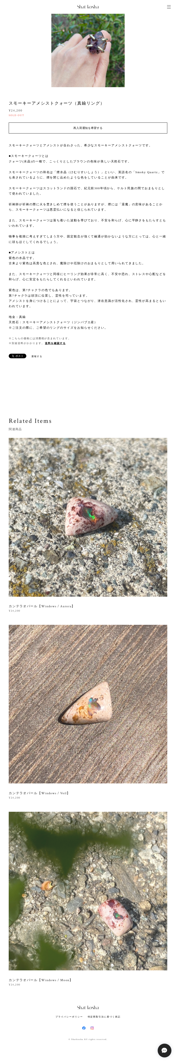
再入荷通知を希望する (87, 128)
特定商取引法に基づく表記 (104, 1016)
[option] (88, 50)
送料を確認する (55, 343)
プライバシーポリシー (69, 1016)
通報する (36, 356)
